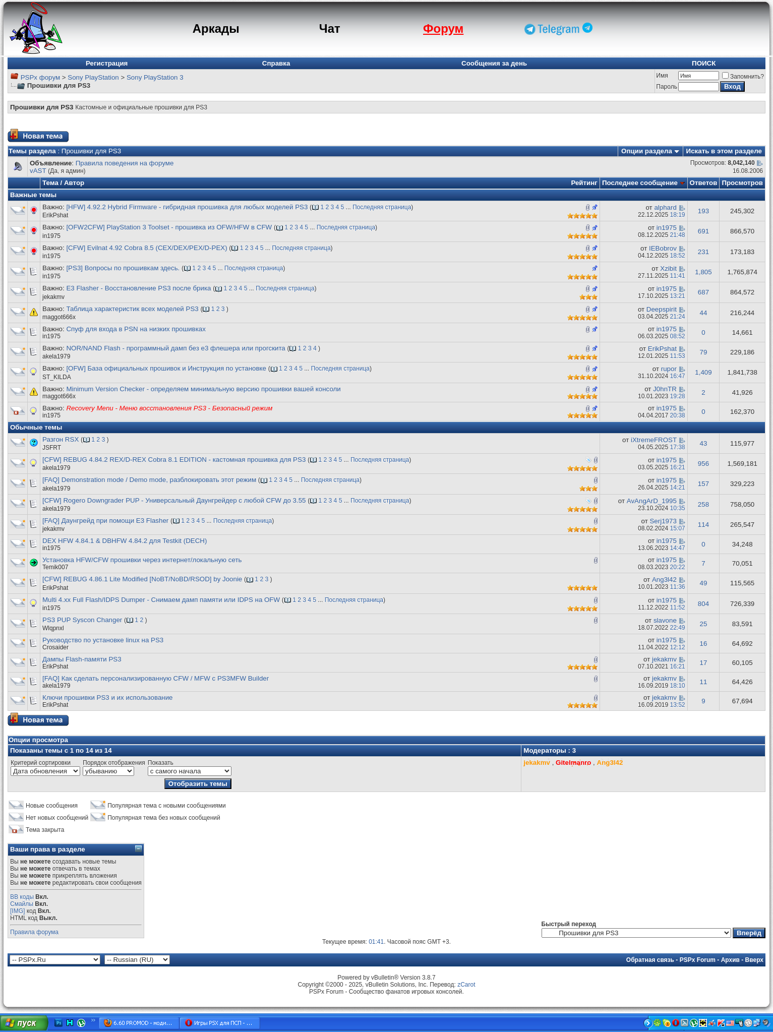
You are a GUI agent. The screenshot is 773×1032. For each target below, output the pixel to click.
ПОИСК (704, 63)
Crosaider (55, 647)
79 (703, 352)
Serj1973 (662, 521)
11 (703, 682)
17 (703, 662)
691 (703, 231)
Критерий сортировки (41, 762)
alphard (665, 207)
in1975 (51, 235)
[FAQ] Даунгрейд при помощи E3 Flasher (105, 520)
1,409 (703, 372)
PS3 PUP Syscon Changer (82, 620)
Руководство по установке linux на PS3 (102, 640)
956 (703, 463)
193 (703, 211)
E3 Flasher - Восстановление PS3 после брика (138, 288)
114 (703, 524)
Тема (50, 183)
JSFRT (51, 447)
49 (703, 583)
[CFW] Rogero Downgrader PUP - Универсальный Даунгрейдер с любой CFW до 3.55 (174, 500)
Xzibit (668, 268)
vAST (38, 170)
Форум (443, 28)
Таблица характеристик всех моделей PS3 (132, 309)
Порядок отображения (114, 762)
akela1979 (56, 356)
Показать (160, 762)
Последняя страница (381, 207)
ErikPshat (55, 215)
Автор (74, 183)
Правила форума (34, 932)
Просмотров (742, 183)
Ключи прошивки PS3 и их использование (107, 697)
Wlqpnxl (53, 628)
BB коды (22, 896)
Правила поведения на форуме (125, 163)
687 (703, 292)
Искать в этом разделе (724, 151)
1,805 (703, 272)
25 (703, 624)
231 (703, 252)
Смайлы (21, 903)
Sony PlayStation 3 (155, 77)
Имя (662, 75)
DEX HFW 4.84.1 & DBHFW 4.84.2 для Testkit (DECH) (124, 540)
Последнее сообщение (640, 183)
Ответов (704, 183)
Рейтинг (584, 183)
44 (703, 313)
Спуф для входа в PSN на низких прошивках (136, 329)
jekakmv (53, 296)
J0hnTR (665, 389)
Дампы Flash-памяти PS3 (82, 659)
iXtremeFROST (654, 440)
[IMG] (17, 911)
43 (703, 443)
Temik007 (55, 567)
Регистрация (107, 63)
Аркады (216, 28)
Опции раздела (646, 151)
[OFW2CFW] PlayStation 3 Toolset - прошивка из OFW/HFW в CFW (169, 227)
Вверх (754, 959)
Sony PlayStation (93, 77)
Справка (276, 63)
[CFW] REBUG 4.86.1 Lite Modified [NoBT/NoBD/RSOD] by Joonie (142, 579)
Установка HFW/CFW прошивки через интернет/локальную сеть (142, 560)
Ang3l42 (664, 579)
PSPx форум (40, 77)
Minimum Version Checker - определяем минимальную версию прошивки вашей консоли (203, 389)
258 (703, 504)
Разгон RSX (60, 439)
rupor (669, 369)
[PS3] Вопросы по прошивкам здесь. (123, 268)
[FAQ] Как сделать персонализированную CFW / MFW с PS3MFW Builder (155, 678)
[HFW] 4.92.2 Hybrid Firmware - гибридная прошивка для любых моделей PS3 (187, 207)
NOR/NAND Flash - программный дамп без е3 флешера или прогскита (175, 348)
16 (703, 643)
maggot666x (59, 317)
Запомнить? (743, 76)
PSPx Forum (698, 959)
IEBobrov (663, 248)
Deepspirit (661, 309)
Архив (730, 959)
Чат (329, 28)
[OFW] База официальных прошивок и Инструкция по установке (166, 368)
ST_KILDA (56, 377)
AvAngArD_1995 (652, 501)
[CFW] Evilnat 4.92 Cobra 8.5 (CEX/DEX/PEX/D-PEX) (146, 248)
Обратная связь (650, 959)
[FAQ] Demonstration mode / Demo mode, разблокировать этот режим (149, 479)
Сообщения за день (494, 63)
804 (703, 604)
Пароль (666, 86)
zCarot (466, 984)
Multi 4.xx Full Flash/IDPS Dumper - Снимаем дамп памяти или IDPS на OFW (161, 599)
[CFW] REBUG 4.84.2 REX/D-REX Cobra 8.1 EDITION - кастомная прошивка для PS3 (174, 459)
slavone (665, 620)
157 (703, 484)
